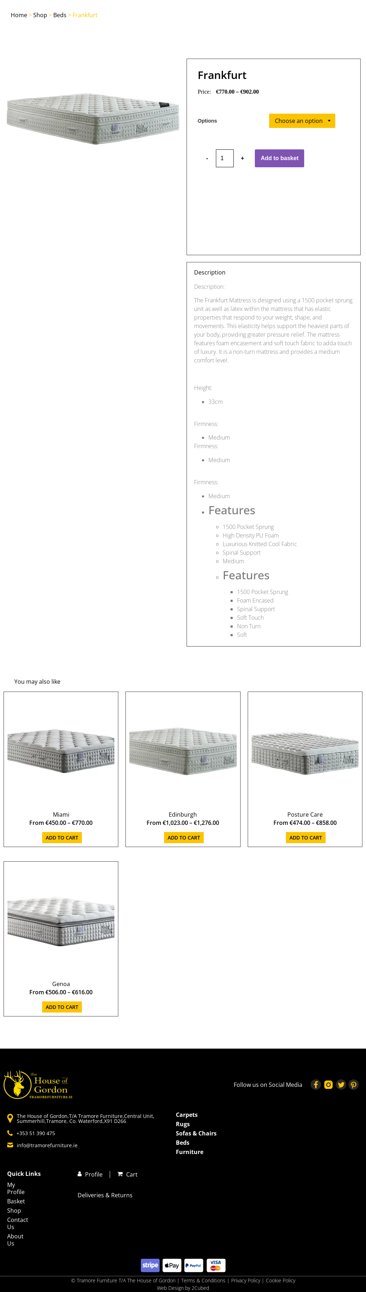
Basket (16, 1201)
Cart (132, 1174)
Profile (94, 1174)
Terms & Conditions (203, 1280)
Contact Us (17, 1223)
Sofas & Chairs (196, 1133)
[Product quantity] (225, 158)
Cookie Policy (280, 1280)
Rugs (183, 1124)
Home (19, 15)
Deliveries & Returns (105, 1195)
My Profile (16, 1188)
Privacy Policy (246, 1280)
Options (207, 120)
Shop (40, 15)
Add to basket (279, 158)
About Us (15, 1239)
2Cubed (200, 1287)
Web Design (170, 1287)
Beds (59, 15)
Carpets (187, 1115)
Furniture (189, 1152)
